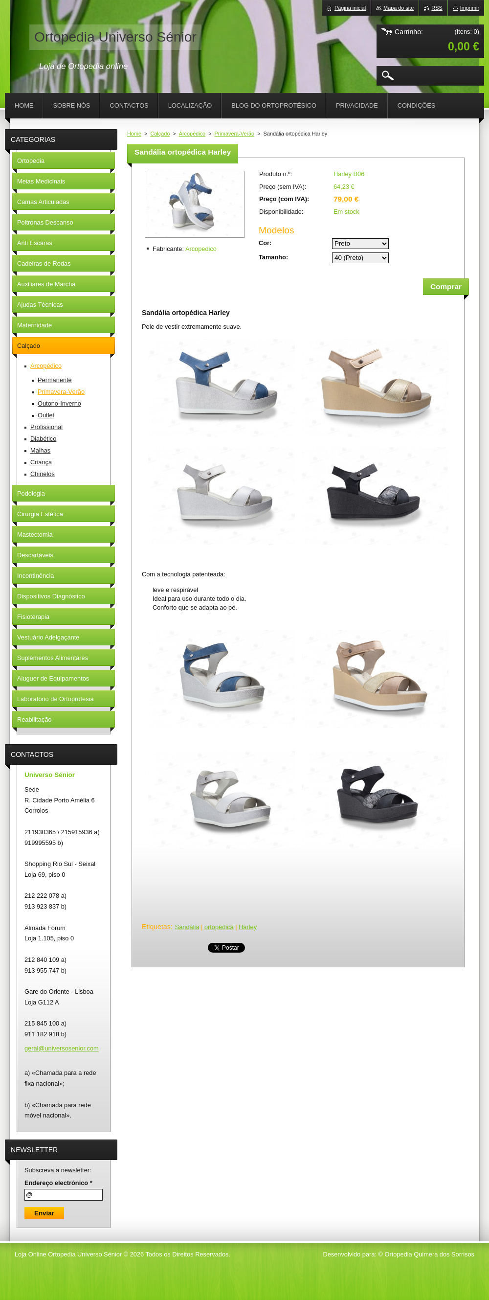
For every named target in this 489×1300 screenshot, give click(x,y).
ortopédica (219, 927)
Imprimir (469, 8)
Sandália (187, 927)
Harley (248, 927)
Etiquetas (156, 927)
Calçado (160, 134)
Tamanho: (273, 257)
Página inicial (350, 8)
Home (134, 134)
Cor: (265, 243)
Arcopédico (192, 134)
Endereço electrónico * (58, 1182)
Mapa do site (398, 8)
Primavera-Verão (235, 134)
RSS (436, 8)
